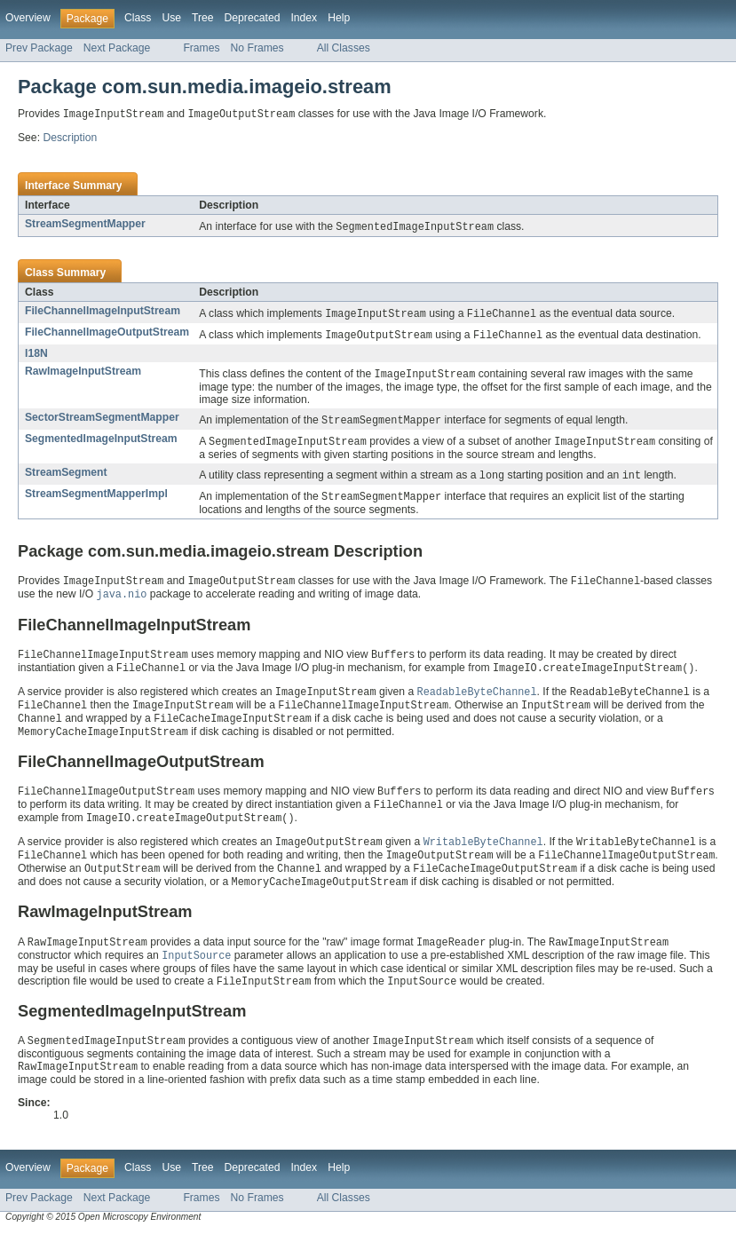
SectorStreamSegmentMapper (102, 421)
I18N (36, 357)
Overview (28, 18)
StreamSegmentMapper (85, 224)
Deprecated (253, 18)
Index (303, 18)
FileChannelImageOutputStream (107, 334)
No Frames (257, 48)
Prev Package (39, 48)
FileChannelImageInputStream (102, 312)
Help (339, 18)
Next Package (117, 48)
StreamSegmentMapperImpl (96, 500)
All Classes (343, 48)
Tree (203, 18)
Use (171, 18)
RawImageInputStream (83, 374)
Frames (201, 48)
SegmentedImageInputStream (101, 444)
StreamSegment (66, 478)
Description (70, 138)
